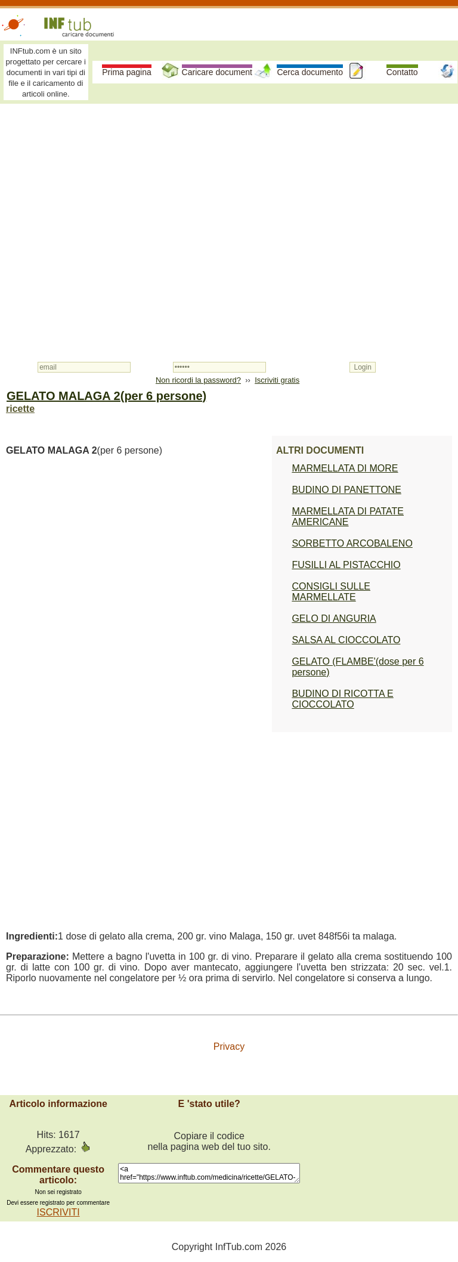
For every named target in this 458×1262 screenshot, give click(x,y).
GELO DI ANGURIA (334, 618)
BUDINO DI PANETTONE (346, 490)
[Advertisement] (229, 197)
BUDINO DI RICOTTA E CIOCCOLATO (342, 699)
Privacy (229, 1046)
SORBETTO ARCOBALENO (352, 543)
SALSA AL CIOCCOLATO (346, 640)
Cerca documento (310, 72)
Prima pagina (126, 72)
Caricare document (217, 72)
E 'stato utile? (209, 1104)
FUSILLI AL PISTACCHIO (346, 565)
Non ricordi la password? (198, 380)
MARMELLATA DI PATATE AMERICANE (348, 516)
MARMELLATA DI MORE (345, 468)
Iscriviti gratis (277, 380)
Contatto (402, 72)
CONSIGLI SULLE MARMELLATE (331, 591)
